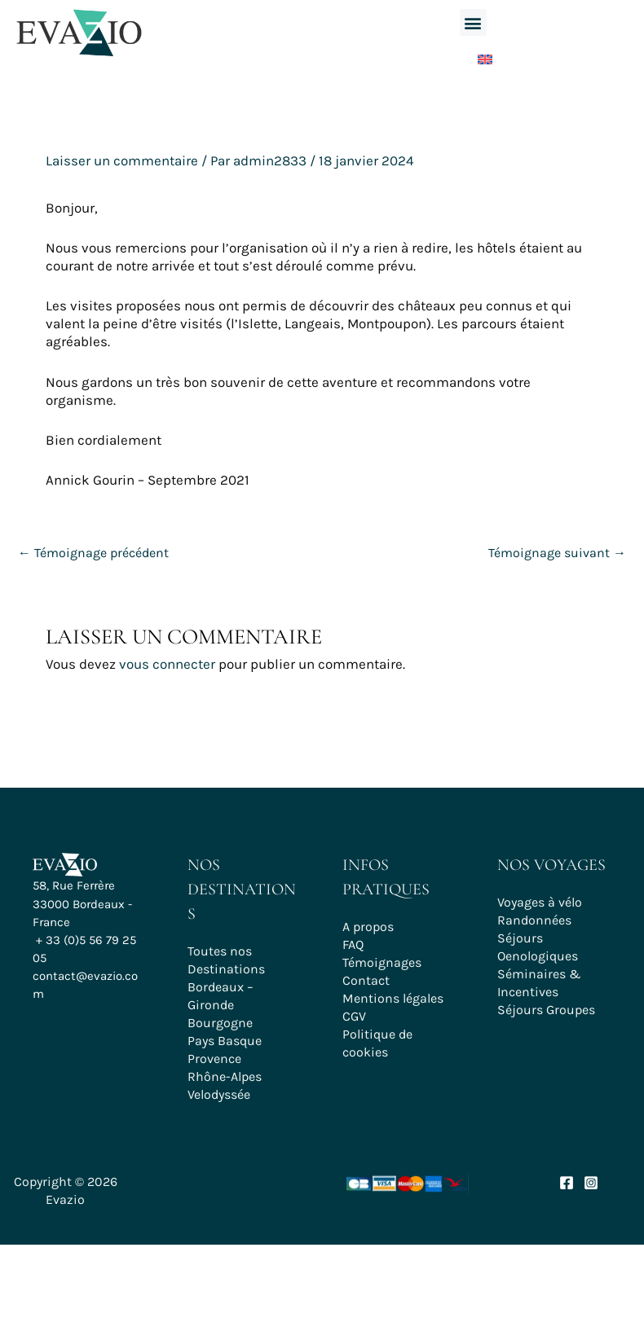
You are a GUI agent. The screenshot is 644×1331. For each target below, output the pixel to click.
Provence (214, 1058)
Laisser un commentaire (122, 160)
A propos (368, 926)
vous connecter (167, 664)
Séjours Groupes (546, 1009)
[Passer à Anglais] (473, 55)
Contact (366, 980)
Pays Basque (224, 1040)
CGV (354, 1016)
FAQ (353, 944)
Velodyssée (218, 1094)
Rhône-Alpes (224, 1076)
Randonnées (534, 920)
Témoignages (381, 962)
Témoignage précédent (93, 552)
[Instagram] (591, 1182)
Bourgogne (220, 1022)
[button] (473, 22)
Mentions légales (392, 998)
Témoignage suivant (557, 552)
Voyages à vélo (539, 902)
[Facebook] (566, 1182)
